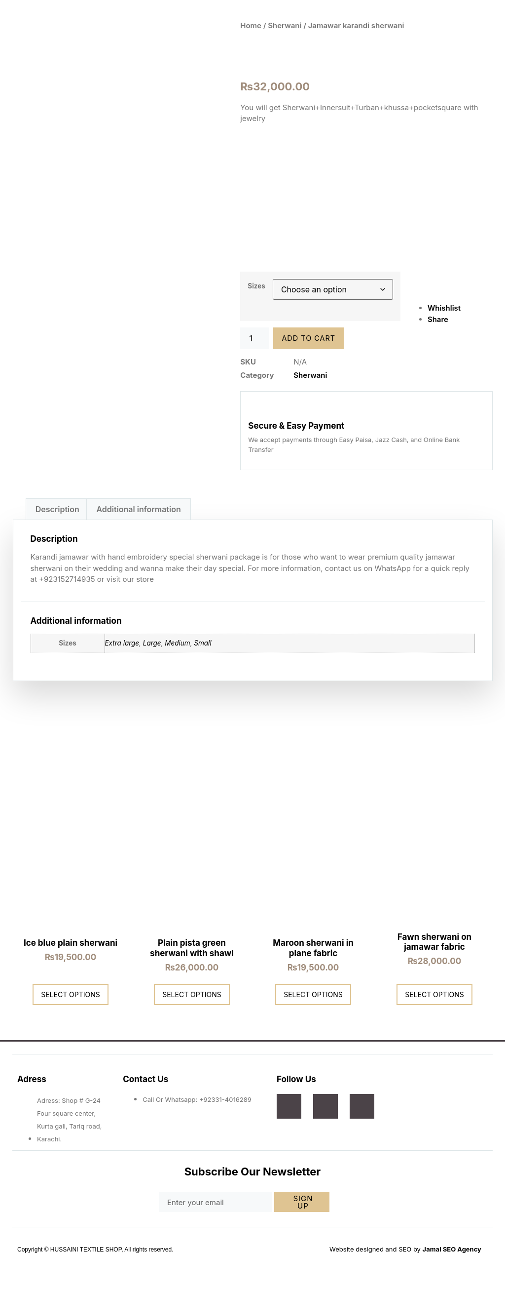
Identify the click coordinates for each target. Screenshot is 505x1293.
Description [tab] (57, 508)
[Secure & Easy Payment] (256, 407)
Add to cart (309, 338)
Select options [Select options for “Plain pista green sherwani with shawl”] (191, 993)
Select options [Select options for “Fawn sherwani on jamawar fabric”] (434, 993)
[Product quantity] (254, 338)
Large (152, 642)
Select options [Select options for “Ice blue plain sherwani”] (70, 993)
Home (250, 25)
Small (202, 642)
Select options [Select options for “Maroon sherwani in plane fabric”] (313, 993)
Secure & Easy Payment (296, 425)
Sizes (256, 286)
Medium (177, 642)
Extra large (122, 642)
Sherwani (284, 25)
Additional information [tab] (138, 508)
